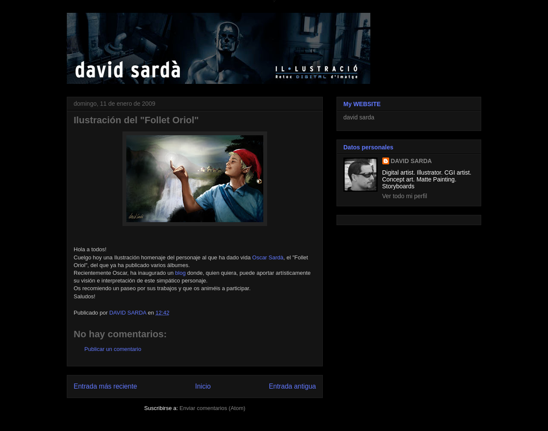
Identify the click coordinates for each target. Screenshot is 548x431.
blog (180, 273)
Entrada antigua (292, 386)
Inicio (203, 386)
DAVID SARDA (411, 161)
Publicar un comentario (112, 349)
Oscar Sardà (267, 257)
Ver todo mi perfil (404, 196)
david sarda (358, 117)
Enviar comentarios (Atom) (212, 408)
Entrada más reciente (105, 386)
